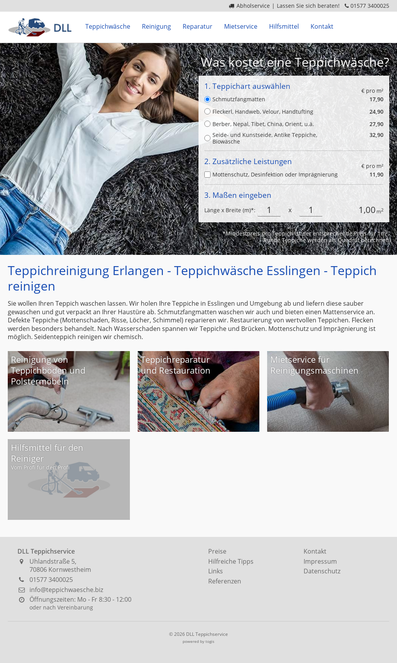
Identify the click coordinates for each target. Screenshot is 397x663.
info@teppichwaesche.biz (66, 589)
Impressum (320, 561)
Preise (217, 551)
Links (215, 571)
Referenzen (224, 581)
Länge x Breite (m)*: (229, 210)
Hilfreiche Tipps (231, 561)
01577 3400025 (369, 5)
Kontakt (315, 551)
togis (209, 641)
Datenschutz (322, 571)
